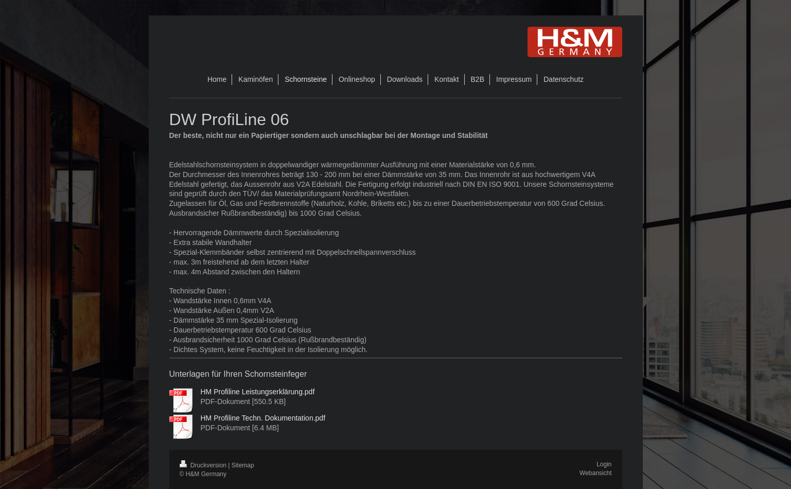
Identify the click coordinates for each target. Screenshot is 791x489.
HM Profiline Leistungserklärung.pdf (258, 392)
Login (603, 464)
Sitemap (243, 465)
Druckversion (204, 465)
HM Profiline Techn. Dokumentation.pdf (263, 418)
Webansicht (595, 473)
